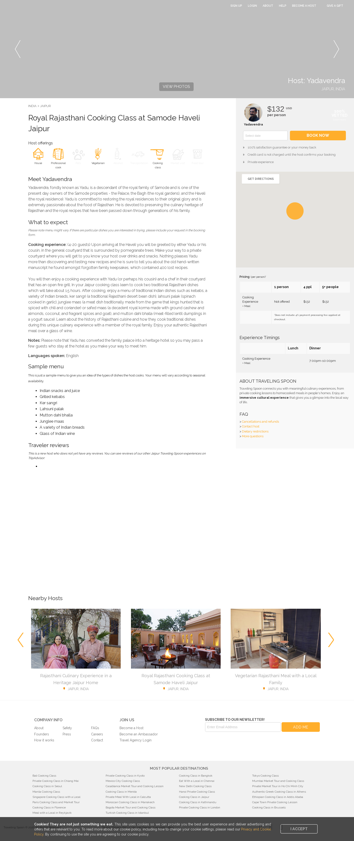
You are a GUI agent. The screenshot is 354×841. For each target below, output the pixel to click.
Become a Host (304, 5)
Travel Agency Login (136, 740)
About (268, 5)
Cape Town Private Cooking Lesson (274, 802)
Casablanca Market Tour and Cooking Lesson (134, 786)
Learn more (339, 119)
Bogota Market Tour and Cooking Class (130, 807)
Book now (318, 135)
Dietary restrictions (255, 431)
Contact (97, 740)
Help (282, 5)
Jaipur (45, 106)
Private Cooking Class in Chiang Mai (56, 781)
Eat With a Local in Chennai (196, 781)
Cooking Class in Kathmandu (197, 802)
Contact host (250, 426)
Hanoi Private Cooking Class (197, 791)
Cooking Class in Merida (121, 791)
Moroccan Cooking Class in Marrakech (130, 802)
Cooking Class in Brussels (269, 807)
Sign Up (236, 5)
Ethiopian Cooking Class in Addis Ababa (277, 797)
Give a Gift (335, 5)
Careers (97, 734)
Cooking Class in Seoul (47, 786)
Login (252, 5)
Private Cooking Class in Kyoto (125, 775)
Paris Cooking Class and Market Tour (56, 802)
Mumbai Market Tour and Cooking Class (278, 781)
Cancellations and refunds (260, 421)
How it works (44, 740)
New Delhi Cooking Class (195, 786)
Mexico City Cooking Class (123, 781)
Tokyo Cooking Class (265, 775)
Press (67, 734)
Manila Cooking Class (46, 791)
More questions (252, 436)
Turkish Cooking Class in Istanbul (127, 812)
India (32, 106)
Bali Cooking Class (44, 775)
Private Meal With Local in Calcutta (128, 797)
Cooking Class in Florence (49, 807)
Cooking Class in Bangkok (195, 775)
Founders (41, 734)
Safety (67, 728)
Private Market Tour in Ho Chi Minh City (277, 786)
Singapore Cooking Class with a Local (56, 797)
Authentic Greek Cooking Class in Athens (279, 791)
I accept (299, 829)
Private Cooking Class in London (199, 807)
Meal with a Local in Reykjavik (52, 812)
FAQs (95, 728)
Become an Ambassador (139, 734)
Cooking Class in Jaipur (194, 797)
